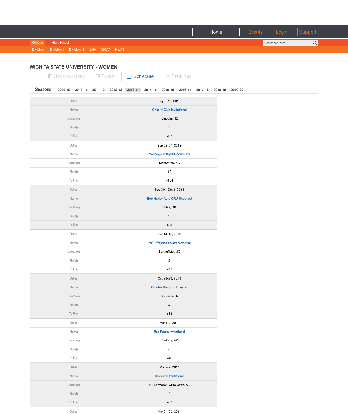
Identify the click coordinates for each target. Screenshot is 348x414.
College (37, 43)
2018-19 (220, 90)
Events (255, 32)
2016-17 (185, 90)
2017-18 (202, 90)
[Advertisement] (174, 12)
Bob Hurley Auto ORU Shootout (169, 198)
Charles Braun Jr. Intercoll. (169, 287)
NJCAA (105, 50)
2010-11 (81, 90)
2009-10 (64, 90)
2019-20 (237, 90)
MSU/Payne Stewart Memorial (170, 243)
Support (308, 32)
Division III (76, 50)
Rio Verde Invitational (169, 376)
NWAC (119, 50)
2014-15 (150, 90)
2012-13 (116, 90)
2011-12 (98, 90)
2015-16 (168, 90)
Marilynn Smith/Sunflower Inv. (170, 154)
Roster (106, 75)
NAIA (92, 50)
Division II (57, 50)
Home (216, 32)
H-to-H (66, 75)
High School (60, 43)
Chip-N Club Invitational (169, 110)
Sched (140, 76)
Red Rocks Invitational (169, 332)
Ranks (178, 75)
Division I (38, 50)
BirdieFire (68, 32)
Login (281, 32)
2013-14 (133, 90)
